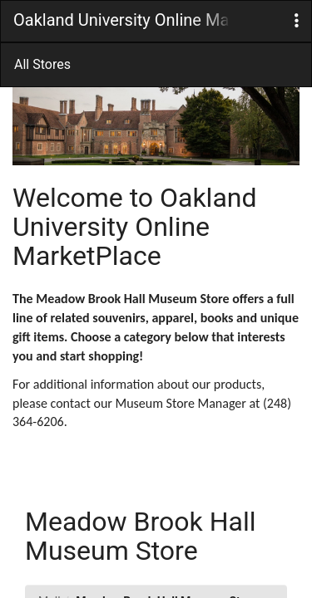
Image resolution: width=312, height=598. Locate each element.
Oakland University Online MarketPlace (121, 20)
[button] (297, 21)
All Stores (42, 64)
